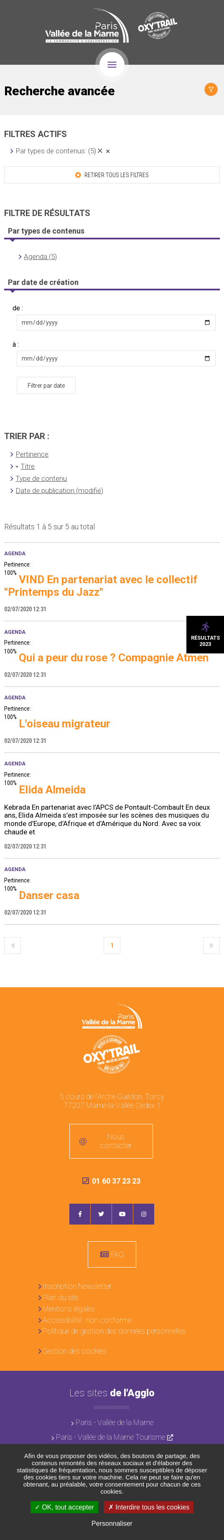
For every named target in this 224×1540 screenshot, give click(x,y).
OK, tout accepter (64, 1507)
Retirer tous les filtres (116, 175)
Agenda (14, 554)
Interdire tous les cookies (148, 1507)
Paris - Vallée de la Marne (114, 1422)
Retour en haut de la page (211, 999)
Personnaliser (112, 1523)
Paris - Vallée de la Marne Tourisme (110, 1437)
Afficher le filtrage (211, 89)
